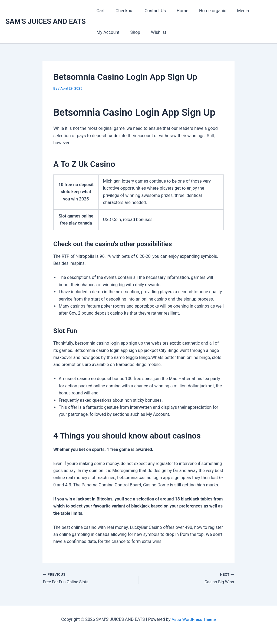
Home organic (202, 10)
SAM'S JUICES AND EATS (45, 21)
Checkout (121, 10)
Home (175, 10)
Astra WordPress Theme (193, 619)
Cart (99, 10)
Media (231, 10)
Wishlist (153, 32)
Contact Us (149, 10)
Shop (132, 32)
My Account (106, 32)
